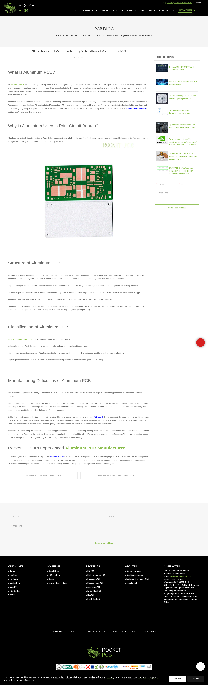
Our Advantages (133, 571)
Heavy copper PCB (95, 583)
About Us (14, 587)
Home (58, 35)
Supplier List (131, 583)
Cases (51, 579)
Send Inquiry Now (177, 209)
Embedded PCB (94, 591)
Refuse (195, 678)
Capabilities (54, 571)
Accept (177, 678)
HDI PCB (90, 571)
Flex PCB (91, 595)
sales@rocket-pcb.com (181, 576)
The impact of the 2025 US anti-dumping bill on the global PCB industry (183, 156)
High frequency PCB (96, 575)
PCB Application (96, 631)
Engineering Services (58, 583)
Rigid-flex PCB (93, 599)
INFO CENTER (71, 35)
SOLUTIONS (56, 631)
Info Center (15, 591)
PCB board (98, 417)
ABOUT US (118, 631)
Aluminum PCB (93, 587)
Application (15, 583)
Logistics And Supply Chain (138, 579)
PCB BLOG (85, 35)
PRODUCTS (75, 631)
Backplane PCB (94, 579)
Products (14, 579)
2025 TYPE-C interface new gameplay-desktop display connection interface (181, 171)
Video (133, 631)
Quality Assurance (134, 575)
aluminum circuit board (136, 108)
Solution (13, 575)
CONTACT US (150, 631)
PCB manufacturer (56, 457)
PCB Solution (54, 575)
